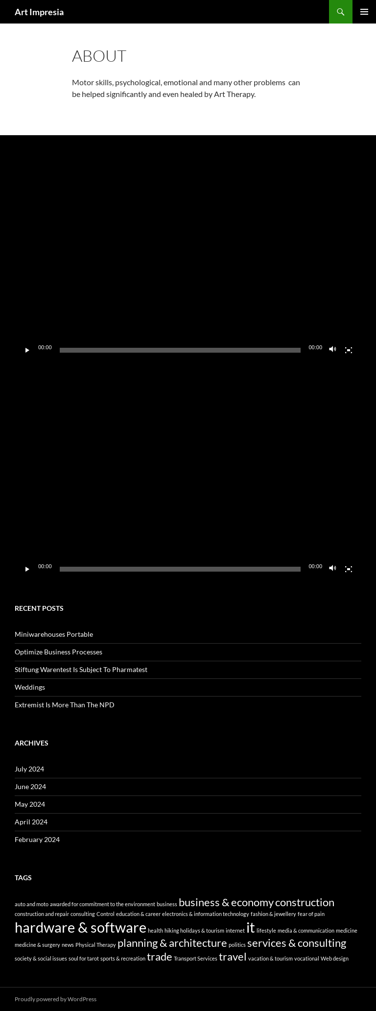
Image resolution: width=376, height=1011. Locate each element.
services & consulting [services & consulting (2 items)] (296, 942)
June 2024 (30, 786)
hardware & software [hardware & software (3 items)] (80, 927)
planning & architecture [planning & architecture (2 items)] (172, 942)
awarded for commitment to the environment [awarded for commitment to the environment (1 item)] (102, 904)
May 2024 (30, 804)
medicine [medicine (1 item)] (346, 930)
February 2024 (37, 839)
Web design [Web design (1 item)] (335, 958)
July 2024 (29, 769)
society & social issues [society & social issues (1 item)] (41, 958)
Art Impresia (39, 11)
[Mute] (333, 350)
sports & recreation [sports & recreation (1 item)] (122, 958)
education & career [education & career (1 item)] (138, 914)
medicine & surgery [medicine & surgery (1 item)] (37, 944)
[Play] (27, 350)
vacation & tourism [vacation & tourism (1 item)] (270, 958)
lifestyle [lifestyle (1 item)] (266, 930)
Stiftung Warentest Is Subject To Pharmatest (81, 669)
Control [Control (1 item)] (105, 914)
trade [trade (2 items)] (159, 956)
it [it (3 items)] (250, 927)
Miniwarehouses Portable (54, 634)
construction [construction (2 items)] (304, 902)
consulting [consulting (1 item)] (82, 914)
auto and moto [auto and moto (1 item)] (31, 904)
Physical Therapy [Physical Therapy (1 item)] (95, 944)
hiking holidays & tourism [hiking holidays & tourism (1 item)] (194, 930)
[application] (188, 262)
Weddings (30, 687)
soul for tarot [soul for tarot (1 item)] (84, 958)
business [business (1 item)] (167, 904)
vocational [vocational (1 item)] (306, 958)
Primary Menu (364, 12)
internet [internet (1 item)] (235, 930)
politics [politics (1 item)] (237, 944)
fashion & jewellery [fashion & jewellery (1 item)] (273, 914)
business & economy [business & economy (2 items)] (226, 902)
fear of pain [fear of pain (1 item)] (311, 914)
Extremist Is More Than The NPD (65, 704)
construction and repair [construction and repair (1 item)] (42, 914)
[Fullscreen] (348, 350)
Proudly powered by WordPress (55, 999)
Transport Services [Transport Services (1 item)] (195, 958)
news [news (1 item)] (68, 944)
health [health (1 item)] (155, 930)
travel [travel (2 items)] (233, 956)
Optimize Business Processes (58, 652)
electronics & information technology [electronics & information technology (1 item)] (205, 914)
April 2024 (31, 822)
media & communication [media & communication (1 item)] (306, 930)
